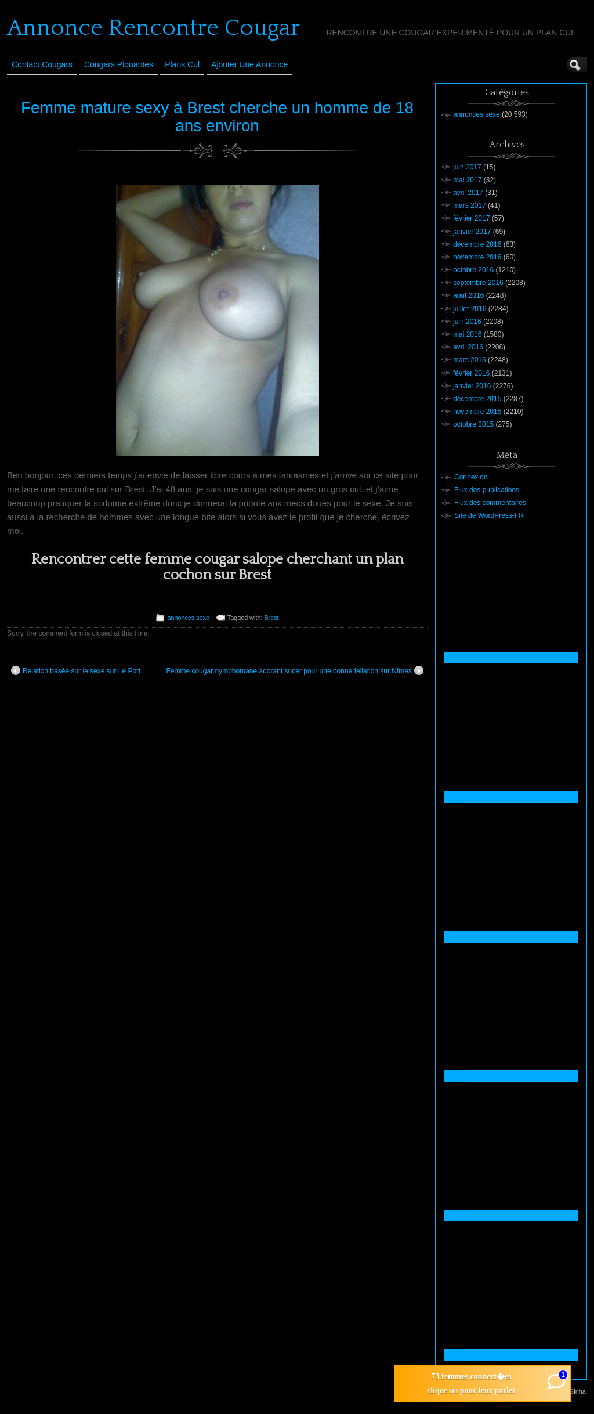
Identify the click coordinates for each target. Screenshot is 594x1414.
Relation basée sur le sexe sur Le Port (75, 670)
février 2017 (471, 218)
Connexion (470, 477)
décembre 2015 (477, 399)
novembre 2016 (477, 257)
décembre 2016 (477, 244)
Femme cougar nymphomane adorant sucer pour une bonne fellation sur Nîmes (294, 670)
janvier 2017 (472, 232)
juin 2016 (467, 322)
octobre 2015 (473, 424)
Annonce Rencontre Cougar (153, 28)
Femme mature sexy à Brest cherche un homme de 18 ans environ (217, 117)
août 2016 (468, 295)
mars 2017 (469, 205)
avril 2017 (468, 193)
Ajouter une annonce (249, 64)
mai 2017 (467, 180)
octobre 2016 (473, 270)
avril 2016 (468, 347)
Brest (271, 617)
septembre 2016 (478, 283)
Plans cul (182, 64)
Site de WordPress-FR (489, 515)
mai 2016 (467, 334)
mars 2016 (469, 360)
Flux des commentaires (490, 503)
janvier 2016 (472, 386)
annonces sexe (188, 617)
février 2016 (471, 373)
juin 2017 (467, 167)
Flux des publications (486, 490)
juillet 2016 (469, 309)
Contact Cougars (42, 64)
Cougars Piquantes (118, 64)
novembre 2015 (477, 411)
